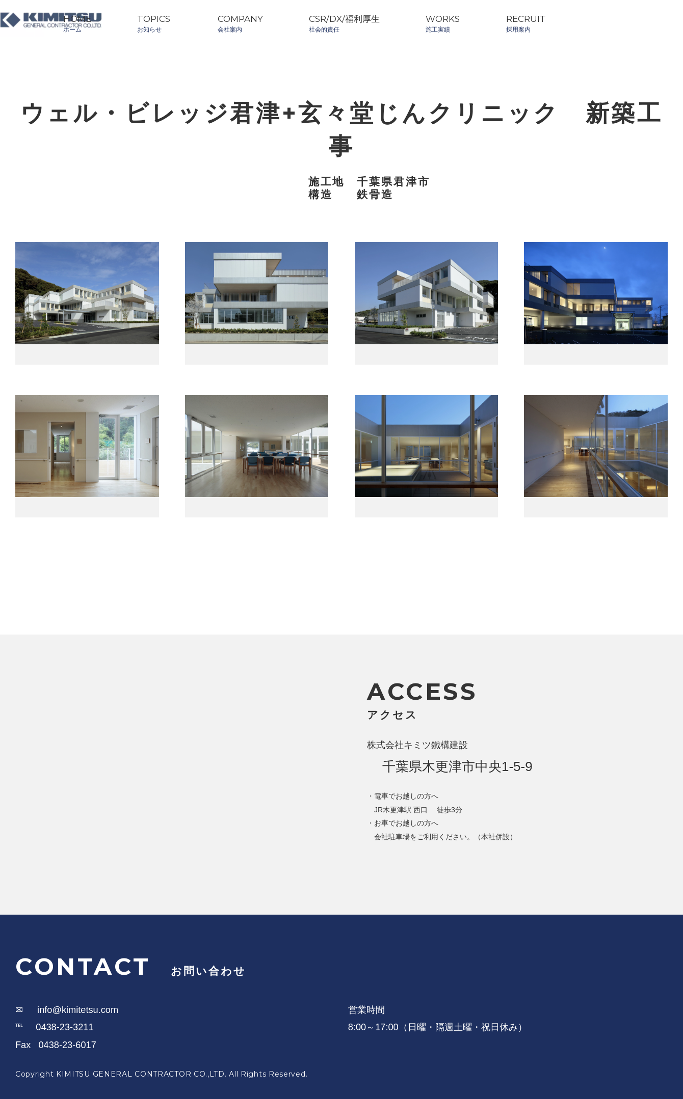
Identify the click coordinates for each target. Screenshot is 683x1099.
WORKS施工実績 (443, 23)
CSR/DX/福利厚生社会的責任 (344, 23)
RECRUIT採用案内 (526, 23)
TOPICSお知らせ (153, 23)
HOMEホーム (77, 23)
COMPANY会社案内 (240, 23)
